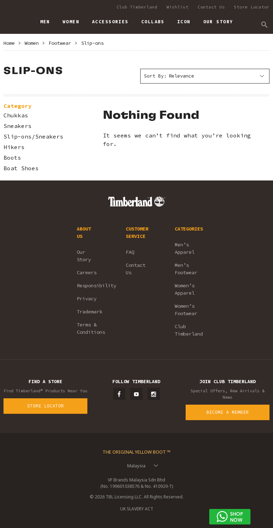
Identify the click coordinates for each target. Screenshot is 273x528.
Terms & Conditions (91, 328)
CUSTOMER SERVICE (137, 232)
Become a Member (227, 412)
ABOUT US (84, 232)
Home (9, 43)
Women (32, 43)
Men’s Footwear (186, 269)
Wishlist (177, 7)
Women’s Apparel (184, 289)
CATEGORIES (189, 229)
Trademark (89, 311)
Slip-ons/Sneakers (33, 136)
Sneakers (18, 126)
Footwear (60, 43)
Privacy (87, 298)
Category (18, 105)
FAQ (130, 252)
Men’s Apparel (184, 248)
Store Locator (251, 7)
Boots (12, 157)
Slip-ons (92, 43)
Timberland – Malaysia (11, 19)
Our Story (84, 256)
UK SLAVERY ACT (136, 509)
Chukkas (16, 115)
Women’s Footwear (186, 310)
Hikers (14, 147)
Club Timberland (137, 7)
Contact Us (211, 7)
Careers (87, 272)
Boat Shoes (21, 168)
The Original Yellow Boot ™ (136, 452)
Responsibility (92, 285)
